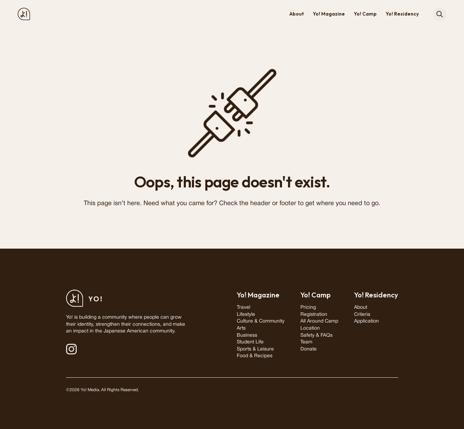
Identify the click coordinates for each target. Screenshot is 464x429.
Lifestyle (246, 314)
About (296, 14)
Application (366, 321)
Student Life (250, 342)
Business (247, 335)
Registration (313, 314)
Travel (243, 307)
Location (310, 328)
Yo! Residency (402, 14)
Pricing (308, 307)
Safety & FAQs (316, 335)
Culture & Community (260, 321)
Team (306, 342)
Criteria (362, 314)
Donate (308, 349)
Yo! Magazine (329, 14)
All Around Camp (319, 321)
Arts (241, 328)
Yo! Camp (365, 14)
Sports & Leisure (255, 349)
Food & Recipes (254, 356)
